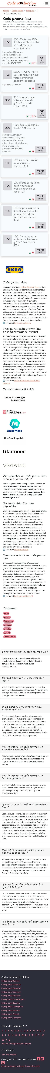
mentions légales (8, 1066)
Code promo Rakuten (10, 1003)
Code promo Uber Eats (11, 984)
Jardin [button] (6, 613)
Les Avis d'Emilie (9, 1054)
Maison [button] (7, 617)
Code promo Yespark (10, 1014)
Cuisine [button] (7, 633)
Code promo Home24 (23, 596)
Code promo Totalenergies (12, 999)
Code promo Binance (10, 981)
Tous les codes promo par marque (16, 1043)
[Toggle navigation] (47, 3)
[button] (30, 63)
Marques (30, 10)
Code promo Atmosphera (12, 1006)
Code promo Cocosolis (11, 1017)
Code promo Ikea (13, 13)
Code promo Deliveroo (11, 988)
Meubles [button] (7, 625)
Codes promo (17, 10)
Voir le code (41, 60)
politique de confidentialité (28, 1066)
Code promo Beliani (22, 323)
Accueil (6, 10)
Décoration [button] (8, 621)
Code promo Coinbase (11, 992)
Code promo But (21, 549)
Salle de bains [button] (10, 636)
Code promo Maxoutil (10, 1010)
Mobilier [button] (7, 629)
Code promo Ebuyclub (10, 995)
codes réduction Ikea (30, 287)
